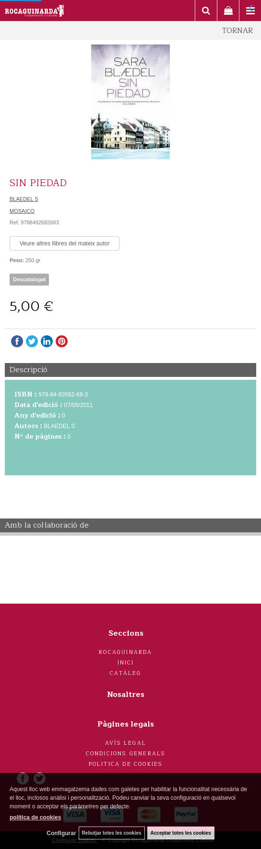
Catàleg (125, 673)
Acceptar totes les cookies (181, 833)
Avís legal (125, 743)
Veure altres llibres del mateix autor (64, 243)
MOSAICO (22, 211)
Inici (126, 662)
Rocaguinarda (125, 652)
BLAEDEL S (24, 199)
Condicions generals (126, 753)
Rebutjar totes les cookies (112, 833)
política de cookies (35, 817)
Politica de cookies (126, 764)
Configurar (61, 833)
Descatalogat (29, 279)
